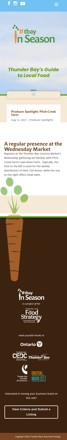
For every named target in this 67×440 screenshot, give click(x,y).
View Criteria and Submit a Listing (31, 412)
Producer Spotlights (41, 120)
